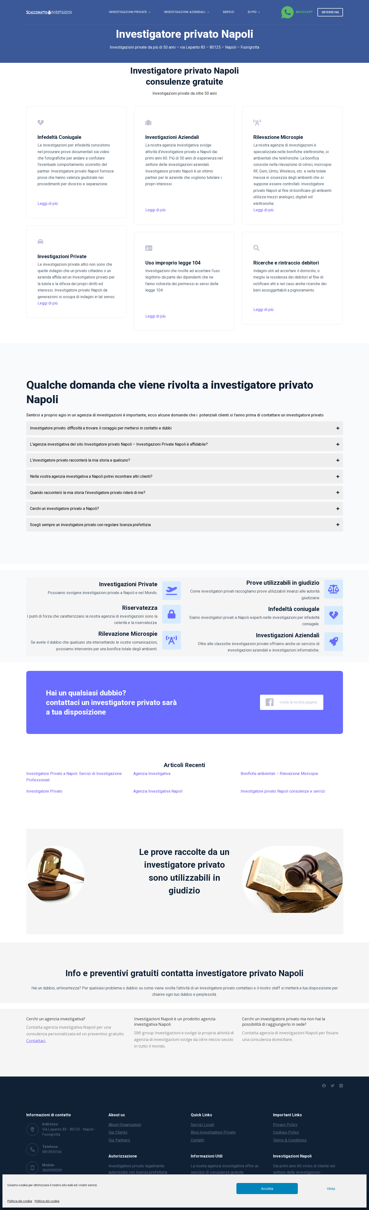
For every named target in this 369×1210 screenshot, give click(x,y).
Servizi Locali (202, 1124)
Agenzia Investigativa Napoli (157, 791)
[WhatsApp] (296, 12)
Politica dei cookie (19, 1201)
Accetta (267, 1188)
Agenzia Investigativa (151, 773)
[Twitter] (332, 1086)
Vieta (331, 1188)
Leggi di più (48, 203)
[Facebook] (324, 1086)
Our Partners (119, 1140)
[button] (184, 428)
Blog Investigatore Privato (213, 1132)
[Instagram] (341, 1086)
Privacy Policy (285, 1124)
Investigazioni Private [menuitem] (130, 12)
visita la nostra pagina (292, 702)
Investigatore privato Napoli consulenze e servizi (283, 791)
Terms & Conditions (290, 1140)
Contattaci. (36, 1040)
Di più (254, 12)
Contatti (197, 1140)
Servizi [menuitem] (228, 12)
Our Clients (118, 1132)
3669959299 (52, 1170)
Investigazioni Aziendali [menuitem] (187, 12)
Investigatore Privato (44, 791)
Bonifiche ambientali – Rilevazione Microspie (279, 773)
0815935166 (330, 12)
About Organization (125, 1124)
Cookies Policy (286, 1132)
